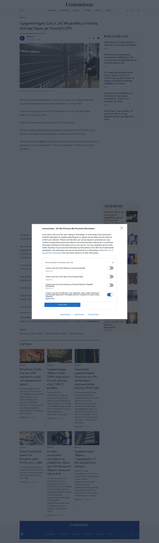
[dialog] (79, 271)
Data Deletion (65, 296)
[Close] (122, 246)
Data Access (79, 296)
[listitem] (79, 280)
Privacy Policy (93, 296)
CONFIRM (62, 287)
